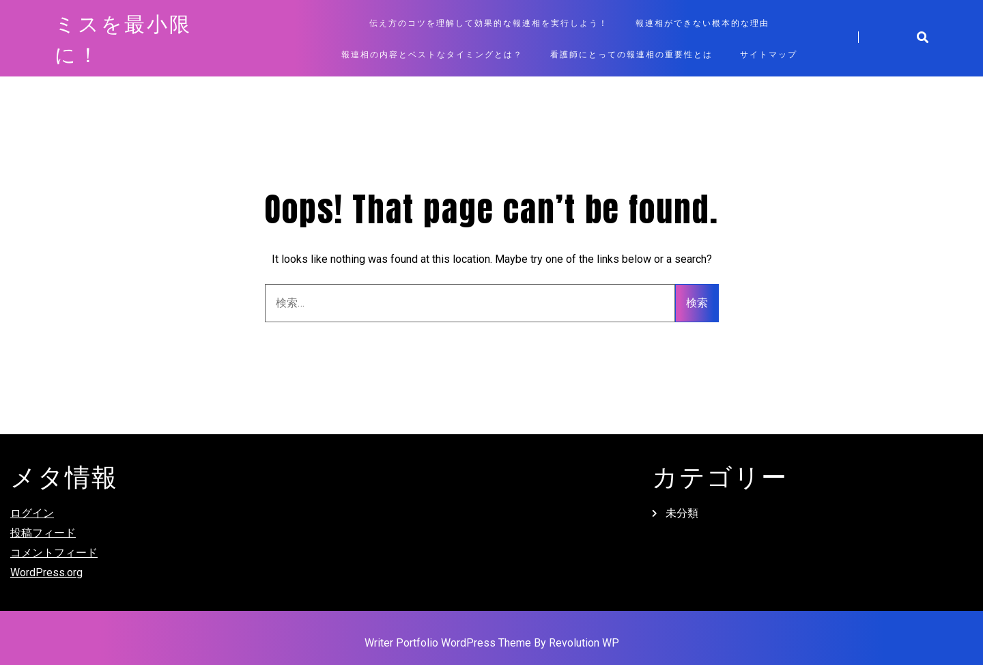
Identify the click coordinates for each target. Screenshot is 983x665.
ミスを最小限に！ (123, 38)
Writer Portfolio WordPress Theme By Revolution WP (492, 642)
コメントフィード (54, 552)
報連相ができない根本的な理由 (702, 22)
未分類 (682, 513)
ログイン (32, 513)
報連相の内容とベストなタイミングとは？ (432, 54)
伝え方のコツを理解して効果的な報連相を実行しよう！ (488, 22)
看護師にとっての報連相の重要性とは (631, 54)
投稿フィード (43, 532)
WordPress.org (46, 572)
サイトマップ (768, 54)
